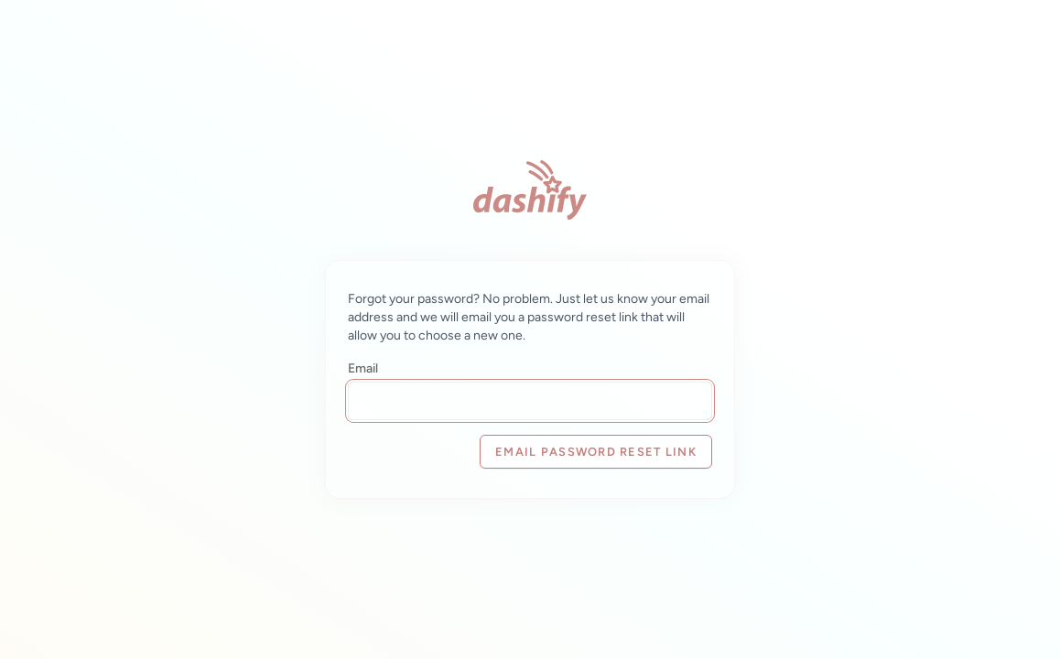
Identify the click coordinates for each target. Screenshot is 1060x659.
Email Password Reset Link (596, 452)
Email (363, 368)
